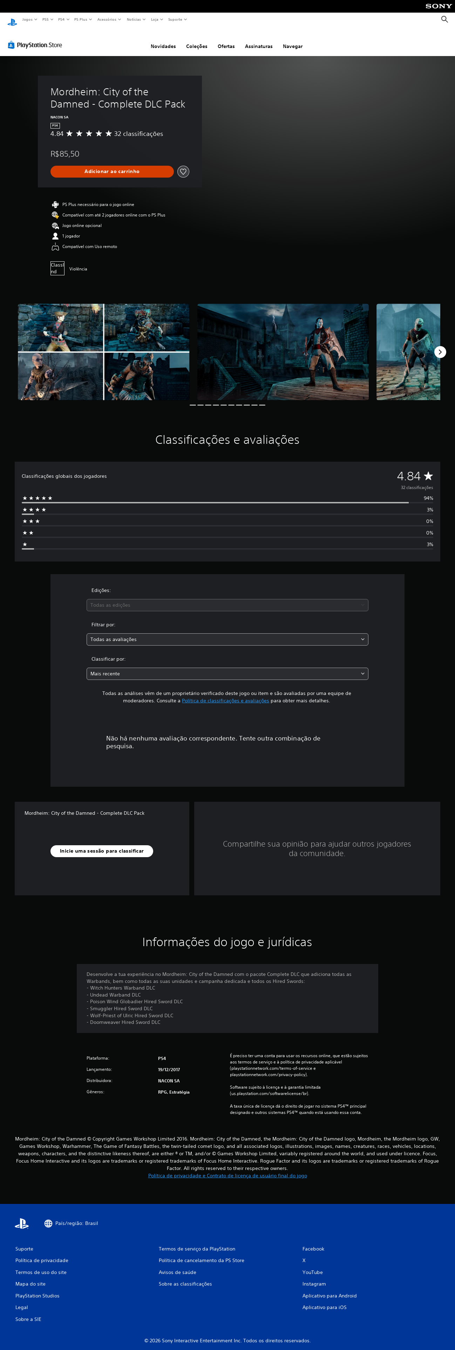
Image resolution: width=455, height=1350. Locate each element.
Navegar (293, 39)
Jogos (27, 19)
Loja (155, 19)
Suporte (175, 19)
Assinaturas (259, 39)
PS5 (45, 19)
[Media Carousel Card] (104, 345)
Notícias (134, 19)
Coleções (197, 39)
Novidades (163, 39)
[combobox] (228, 598)
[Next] (440, 345)
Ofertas (226, 39)
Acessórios (106, 19)
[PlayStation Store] (36, 38)
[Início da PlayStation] (12, 20)
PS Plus (81, 19)
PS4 (61, 19)
